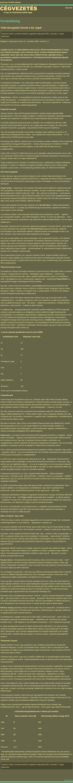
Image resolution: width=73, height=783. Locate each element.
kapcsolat (68, 8)
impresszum (68, 780)
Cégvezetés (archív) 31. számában (21, 41)
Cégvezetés (18, 8)
